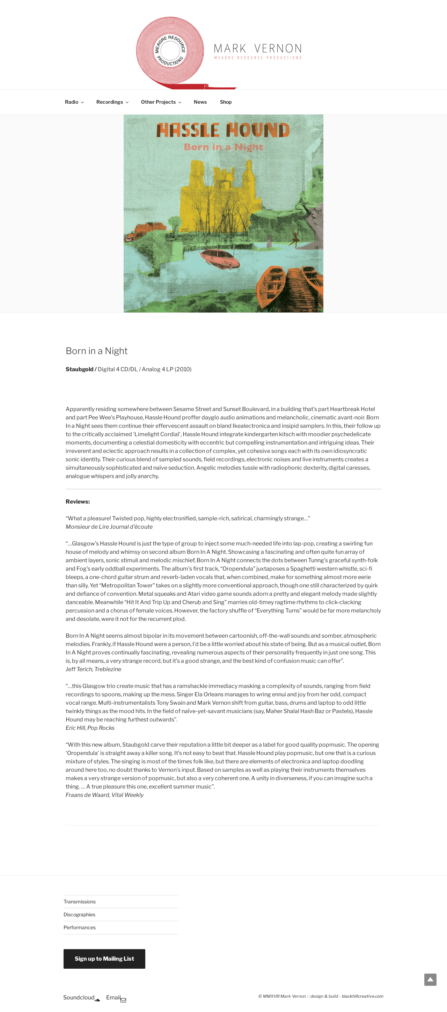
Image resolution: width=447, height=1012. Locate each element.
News (200, 102)
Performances (80, 927)
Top (430, 980)
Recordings (113, 102)
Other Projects (161, 102)
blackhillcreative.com (362, 996)
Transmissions (80, 901)
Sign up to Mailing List (104, 958)
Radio (75, 102)
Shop (226, 102)
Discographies (79, 914)
